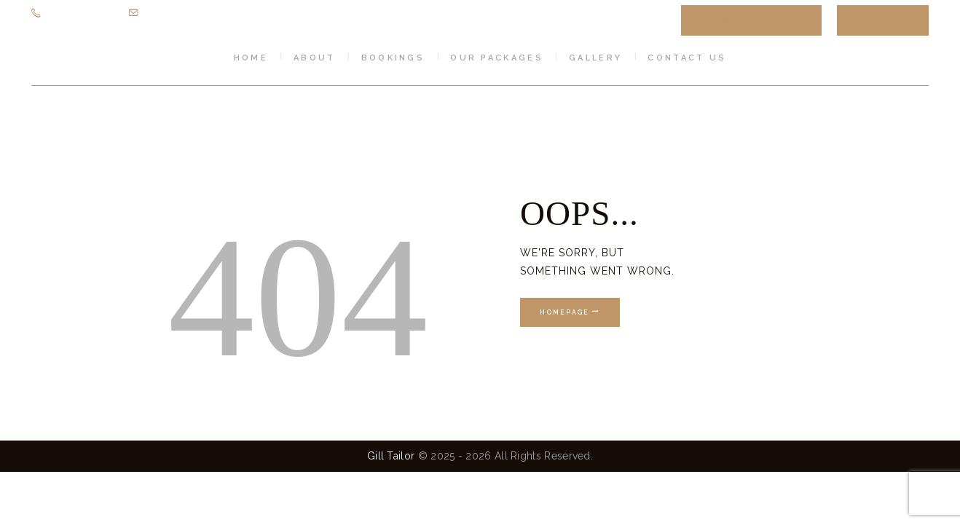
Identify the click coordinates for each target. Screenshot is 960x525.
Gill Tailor (390, 456)
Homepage (564, 312)
